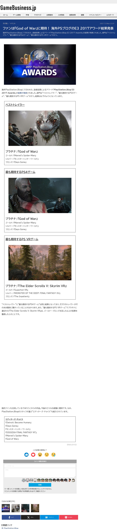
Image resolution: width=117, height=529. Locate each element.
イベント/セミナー (95, 15)
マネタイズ (37, 15)
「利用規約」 (26, 491)
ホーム (5, 15)
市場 (27, 15)
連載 (82, 15)
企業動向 (49, 15)
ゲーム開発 (17, 15)
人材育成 (61, 15)
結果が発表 (22, 93)
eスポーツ (110, 15)
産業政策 (72, 15)
